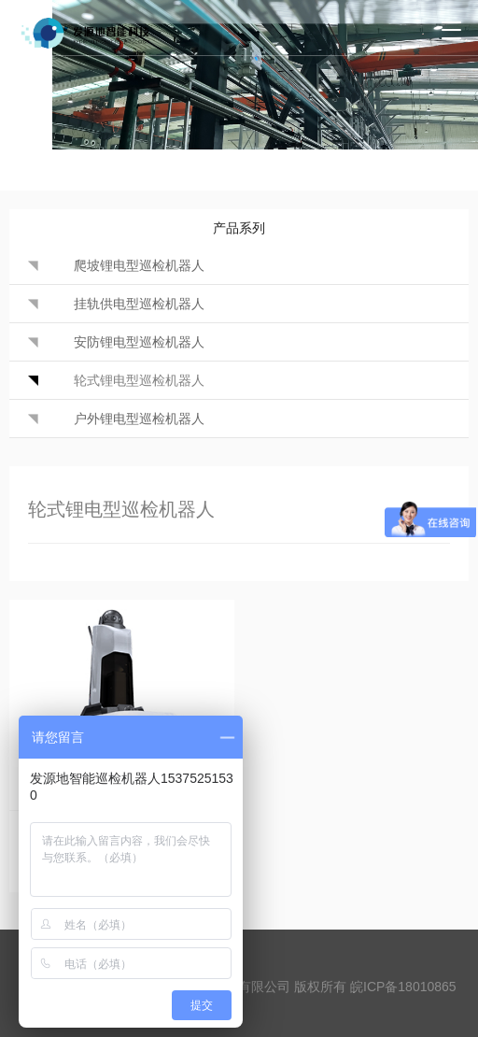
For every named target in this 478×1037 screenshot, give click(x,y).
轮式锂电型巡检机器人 (139, 380)
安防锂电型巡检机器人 (139, 341)
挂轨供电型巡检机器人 (139, 303)
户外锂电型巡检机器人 (139, 418)
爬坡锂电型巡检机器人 (139, 265)
